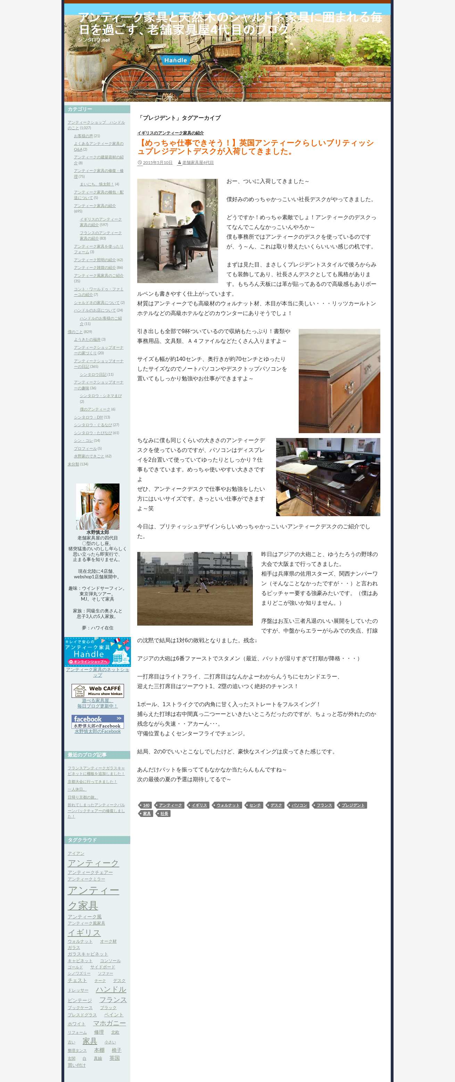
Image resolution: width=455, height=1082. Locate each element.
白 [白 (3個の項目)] (84, 1058)
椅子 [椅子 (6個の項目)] (117, 1050)
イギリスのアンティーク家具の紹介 (170, 132)
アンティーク (170, 805)
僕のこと (75, 331)
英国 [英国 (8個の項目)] (114, 1058)
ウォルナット (228, 805)
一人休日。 (77, 789)
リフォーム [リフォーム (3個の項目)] (77, 1032)
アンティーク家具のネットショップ (97, 672)
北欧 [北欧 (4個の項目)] (115, 1032)
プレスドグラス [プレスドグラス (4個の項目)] (82, 1014)
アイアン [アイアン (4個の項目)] (76, 853)
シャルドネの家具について (97, 302)
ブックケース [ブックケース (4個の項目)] (80, 1007)
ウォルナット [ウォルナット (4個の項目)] (80, 941)
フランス (324, 805)
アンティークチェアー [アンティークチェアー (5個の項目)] (90, 872)
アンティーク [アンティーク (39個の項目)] (93, 863)
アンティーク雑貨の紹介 (95, 267)
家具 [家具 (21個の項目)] (90, 1040)
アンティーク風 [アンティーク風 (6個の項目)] (85, 916)
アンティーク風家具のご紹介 (99, 275)
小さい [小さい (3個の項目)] (110, 1042)
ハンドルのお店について (95, 310)
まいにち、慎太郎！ (97, 184)
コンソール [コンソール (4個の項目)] (110, 960)
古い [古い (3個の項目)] (71, 1042)
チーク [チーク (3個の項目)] (100, 980)
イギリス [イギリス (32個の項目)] (84, 932)
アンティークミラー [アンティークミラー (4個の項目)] (86, 879)
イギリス (199, 805)
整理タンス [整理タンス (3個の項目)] (77, 1050)
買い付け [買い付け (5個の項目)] (77, 1065)
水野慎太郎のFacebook (98, 731)
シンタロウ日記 (93, 374)
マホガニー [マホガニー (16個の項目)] (109, 1023)
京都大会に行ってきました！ (92, 781)
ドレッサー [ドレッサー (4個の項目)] (78, 990)
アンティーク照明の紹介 (95, 259)
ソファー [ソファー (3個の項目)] (105, 973)
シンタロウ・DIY (88, 417)
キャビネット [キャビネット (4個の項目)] (80, 960)
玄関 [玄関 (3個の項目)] (71, 1058)
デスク (276, 805)
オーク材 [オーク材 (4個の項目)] (108, 941)
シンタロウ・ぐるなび (93, 424)
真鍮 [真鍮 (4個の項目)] (98, 1058)
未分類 (73, 464)
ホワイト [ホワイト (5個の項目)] (77, 1023)
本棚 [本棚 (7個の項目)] (99, 1050)
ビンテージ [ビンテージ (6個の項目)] (80, 1000)
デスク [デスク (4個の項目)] (119, 980)
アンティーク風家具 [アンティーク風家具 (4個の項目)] (86, 923)
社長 (164, 813)
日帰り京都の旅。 (83, 797)
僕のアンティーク (95, 409)
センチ (255, 805)
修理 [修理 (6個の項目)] (99, 1032)
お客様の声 (83, 135)
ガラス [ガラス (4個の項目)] (74, 947)
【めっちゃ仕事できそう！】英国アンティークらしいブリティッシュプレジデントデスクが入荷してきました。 (255, 147)
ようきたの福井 (87, 339)
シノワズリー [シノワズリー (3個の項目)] (79, 973)
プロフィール (85, 448)
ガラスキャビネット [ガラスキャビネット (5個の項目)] (88, 954)
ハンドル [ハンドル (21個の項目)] (111, 989)
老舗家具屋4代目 (198, 162)
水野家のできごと (89, 456)
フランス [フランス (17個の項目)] (113, 999)
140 (146, 805)
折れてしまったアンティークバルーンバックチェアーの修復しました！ (96, 810)
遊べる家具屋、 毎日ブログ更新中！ (97, 703)
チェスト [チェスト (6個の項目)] (77, 980)
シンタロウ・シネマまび (101, 395)
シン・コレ (83, 440)
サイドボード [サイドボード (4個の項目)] (102, 966)
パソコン (299, 805)
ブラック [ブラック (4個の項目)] (108, 1007)
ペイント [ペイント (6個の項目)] (114, 1014)
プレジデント (353, 805)
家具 (147, 813)
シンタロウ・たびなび (93, 432)
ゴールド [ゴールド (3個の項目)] (75, 967)
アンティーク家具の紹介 (95, 205)
